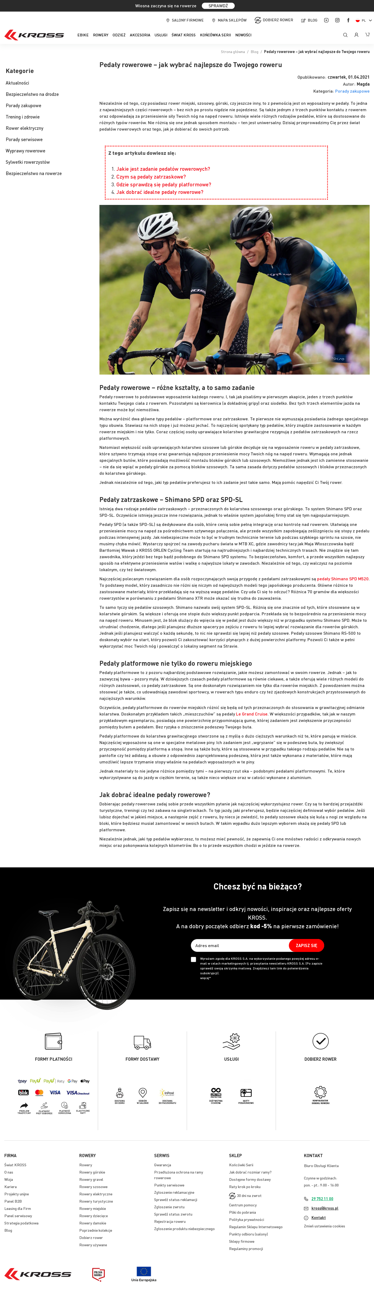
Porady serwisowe (24, 139)
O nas (8, 1172)
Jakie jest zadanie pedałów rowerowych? (163, 168)
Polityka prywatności (246, 1219)
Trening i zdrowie (23, 117)
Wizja (8, 1179)
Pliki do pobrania (242, 1212)
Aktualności (17, 83)
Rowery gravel (91, 1179)
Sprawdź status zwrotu (173, 1214)
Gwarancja (162, 1164)
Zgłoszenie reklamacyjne (174, 1192)
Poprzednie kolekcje (95, 1230)
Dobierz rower (278, 19)
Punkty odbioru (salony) (248, 1233)
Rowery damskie (92, 1222)
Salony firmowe (188, 20)
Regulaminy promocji (246, 1248)
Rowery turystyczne (96, 1201)
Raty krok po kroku (245, 1186)
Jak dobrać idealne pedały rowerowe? (159, 192)
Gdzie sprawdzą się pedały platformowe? (163, 184)
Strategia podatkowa (21, 1222)
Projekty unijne (16, 1193)
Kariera (10, 1186)
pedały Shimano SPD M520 (343, 578)
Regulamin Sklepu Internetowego (256, 1226)
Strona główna (233, 51)
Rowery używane (93, 1244)
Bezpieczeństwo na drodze (32, 94)
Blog (312, 20)
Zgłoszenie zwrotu (169, 1206)
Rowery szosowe (93, 1186)
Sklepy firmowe (241, 1241)
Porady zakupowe (352, 91)
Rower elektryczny (24, 128)
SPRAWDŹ (218, 5)
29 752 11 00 (322, 1198)
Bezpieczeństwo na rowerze (34, 173)
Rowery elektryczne (95, 1193)
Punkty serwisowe (169, 1184)
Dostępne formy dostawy (250, 1179)
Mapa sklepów (232, 20)
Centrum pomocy (243, 1204)
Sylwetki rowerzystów (28, 162)
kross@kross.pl (324, 1208)
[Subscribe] (306, 945)
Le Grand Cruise (252, 714)
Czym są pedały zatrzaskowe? (151, 176)
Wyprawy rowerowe (25, 150)
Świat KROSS (15, 1164)
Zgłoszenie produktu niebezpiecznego (184, 1228)
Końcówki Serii (241, 1164)
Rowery (85, 1164)
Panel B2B (13, 1201)
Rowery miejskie (92, 1208)
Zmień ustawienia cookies (324, 1225)
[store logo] (34, 35)
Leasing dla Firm (17, 1208)
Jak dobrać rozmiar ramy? (250, 1172)
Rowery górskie (92, 1172)
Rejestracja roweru (170, 1221)
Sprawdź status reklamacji (175, 1199)
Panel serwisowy (18, 1215)
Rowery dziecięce (93, 1215)
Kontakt (318, 1217)
